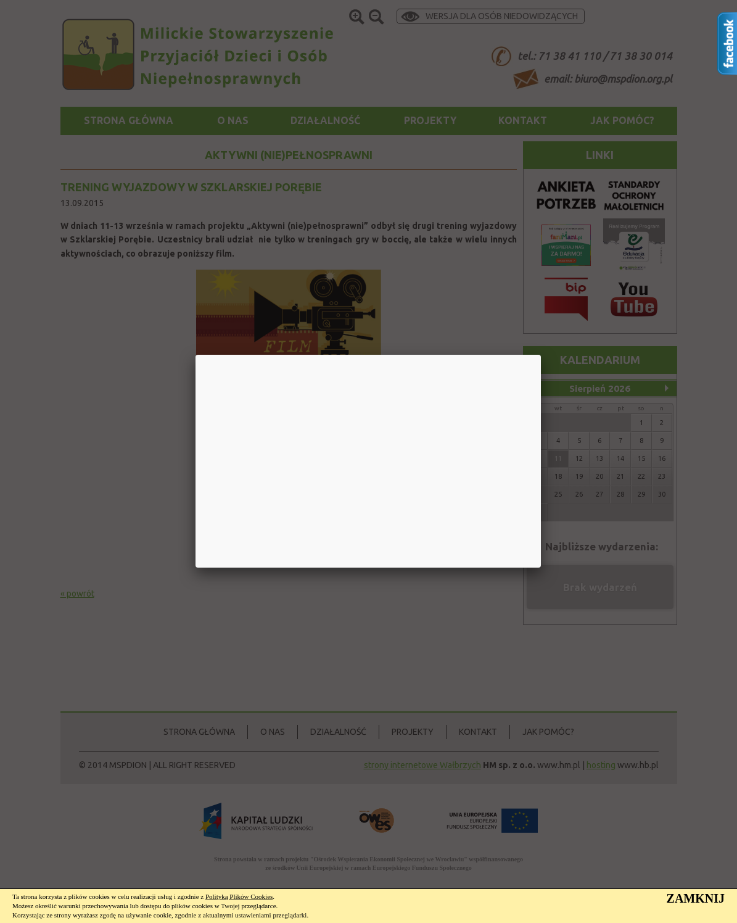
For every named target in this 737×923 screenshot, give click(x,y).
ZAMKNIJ (696, 898)
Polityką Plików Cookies (239, 896)
